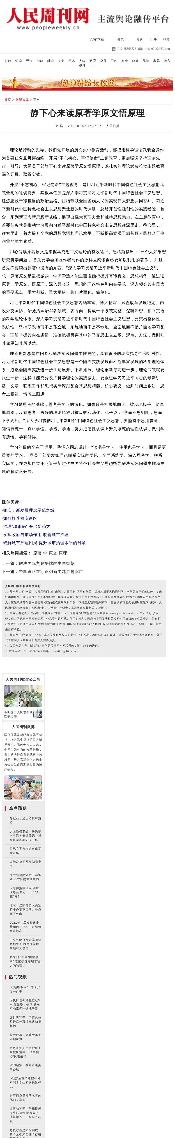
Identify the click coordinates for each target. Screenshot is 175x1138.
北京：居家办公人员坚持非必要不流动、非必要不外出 (25, 904)
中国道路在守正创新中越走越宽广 (51, 566)
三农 (101, 60)
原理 (63, 548)
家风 (139, 60)
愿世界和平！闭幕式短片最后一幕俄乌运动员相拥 (25, 1017)
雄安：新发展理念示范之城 (29, 505)
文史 (54, 60)
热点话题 (18, 803)
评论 (16, 60)
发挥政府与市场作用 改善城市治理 (36, 529)
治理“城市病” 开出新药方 (27, 521)
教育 (82, 60)
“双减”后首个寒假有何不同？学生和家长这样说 (25, 1077)
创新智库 (22, 95)
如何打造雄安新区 (20, 513)
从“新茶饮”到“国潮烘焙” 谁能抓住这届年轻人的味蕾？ (25, 956)
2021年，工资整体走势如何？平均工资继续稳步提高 (25, 922)
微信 (120, 39)
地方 (149, 60)
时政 (6, 60)
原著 (37, 548)
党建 (35, 60)
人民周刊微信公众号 (23, 674)
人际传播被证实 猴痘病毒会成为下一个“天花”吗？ (24, 887)
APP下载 (97, 39)
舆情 (111, 60)
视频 (159, 60)
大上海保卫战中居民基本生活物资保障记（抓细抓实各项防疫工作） (25, 830)
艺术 (63, 60)
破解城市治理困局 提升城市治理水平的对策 (44, 538)
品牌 (130, 60)
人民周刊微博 (23, 722)
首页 (7, 95)
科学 (44, 60)
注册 (153, 39)
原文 (53, 548)
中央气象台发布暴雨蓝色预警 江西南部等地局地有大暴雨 (25, 939)
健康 (120, 60)
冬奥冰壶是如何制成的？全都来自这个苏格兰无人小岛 (25, 1129)
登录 (166, 39)
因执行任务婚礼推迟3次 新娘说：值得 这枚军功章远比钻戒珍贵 (25, 999)
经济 (25, 60)
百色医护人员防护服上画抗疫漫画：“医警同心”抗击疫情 (25, 1047)
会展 (92, 60)
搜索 (139, 39)
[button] (168, 60)
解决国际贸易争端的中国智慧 (47, 558)
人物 (73, 60)
